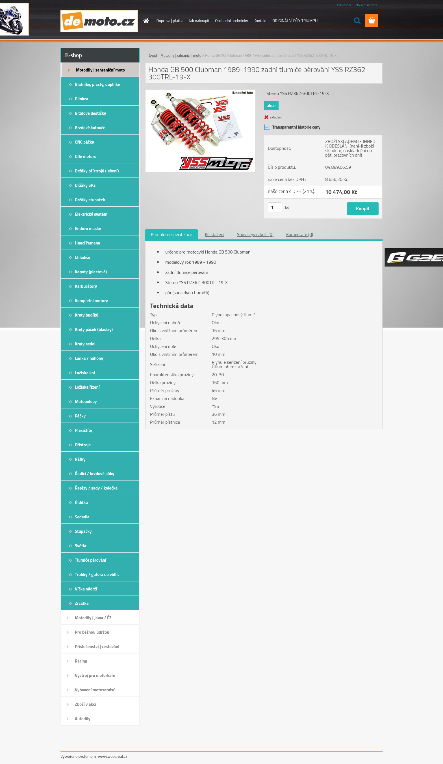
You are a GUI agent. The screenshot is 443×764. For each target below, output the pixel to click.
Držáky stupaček (90, 199)
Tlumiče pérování (90, 560)
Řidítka (81, 502)
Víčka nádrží (86, 589)
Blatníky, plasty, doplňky (97, 84)
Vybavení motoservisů (95, 690)
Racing (81, 661)
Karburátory (86, 286)
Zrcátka (82, 603)
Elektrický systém (91, 214)
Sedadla (82, 517)
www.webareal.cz (112, 756)
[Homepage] (145, 20)
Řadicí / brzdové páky (94, 473)
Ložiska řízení (87, 387)
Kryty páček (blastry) (94, 329)
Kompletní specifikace (171, 234)
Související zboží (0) (255, 234)
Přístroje (83, 444)
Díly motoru (85, 156)
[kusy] (275, 207)
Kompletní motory (91, 300)
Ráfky (80, 459)
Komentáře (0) (299, 234)
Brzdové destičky (90, 113)
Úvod (153, 55)
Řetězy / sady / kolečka (96, 488)
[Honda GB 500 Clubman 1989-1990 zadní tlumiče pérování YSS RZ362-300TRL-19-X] (200, 91)
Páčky (80, 416)
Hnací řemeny (87, 243)
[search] (357, 20)
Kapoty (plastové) (91, 272)
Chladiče (82, 257)
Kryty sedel (85, 344)
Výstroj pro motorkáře (95, 675)
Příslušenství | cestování (97, 646)
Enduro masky (88, 228)
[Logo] (99, 21)
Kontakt (260, 20)
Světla (80, 545)
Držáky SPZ (85, 185)
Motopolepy (86, 401)
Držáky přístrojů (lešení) (97, 171)
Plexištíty (83, 430)
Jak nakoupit (199, 20)
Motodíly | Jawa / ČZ (93, 617)
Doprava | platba (170, 20)
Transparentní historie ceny (292, 127)
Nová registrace (367, 5)
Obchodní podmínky (231, 20)
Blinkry (81, 99)
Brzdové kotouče (90, 127)
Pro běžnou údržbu (92, 632)
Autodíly (82, 718)
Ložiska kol (85, 372)
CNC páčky (84, 142)
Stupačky (83, 531)
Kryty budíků (86, 315)
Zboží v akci (85, 704)
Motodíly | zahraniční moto (100, 70)
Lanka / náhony (89, 358)
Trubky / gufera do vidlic (97, 574)
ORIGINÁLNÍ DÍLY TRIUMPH (295, 20)
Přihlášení (344, 5)
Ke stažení (214, 234)
